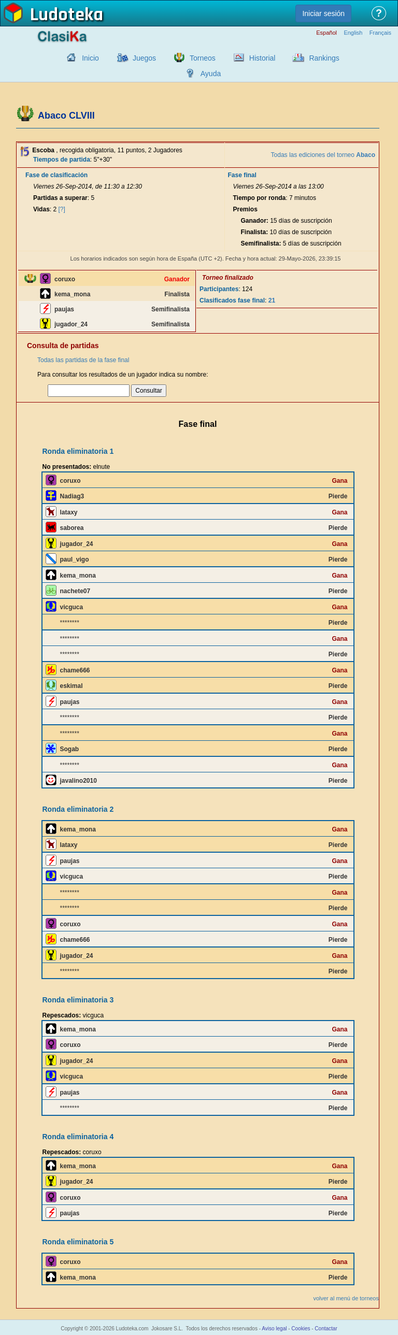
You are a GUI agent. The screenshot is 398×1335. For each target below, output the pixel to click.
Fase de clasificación (56, 175)
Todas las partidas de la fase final (83, 360)
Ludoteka (66, 15)
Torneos (203, 58)
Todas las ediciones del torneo (323, 155)
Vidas (41, 209)
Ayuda (211, 73)
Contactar (326, 1328)
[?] (62, 209)
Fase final (242, 175)
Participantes (219, 289)
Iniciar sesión (323, 13)
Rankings (324, 58)
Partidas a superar (60, 198)
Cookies (300, 1328)
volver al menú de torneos (346, 1298)
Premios (245, 209)
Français (380, 33)
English (353, 33)
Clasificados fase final (232, 300)
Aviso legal (274, 1328)
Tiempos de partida (61, 159)
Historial (262, 58)
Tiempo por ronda (259, 198)
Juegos (144, 58)
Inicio (90, 58)
